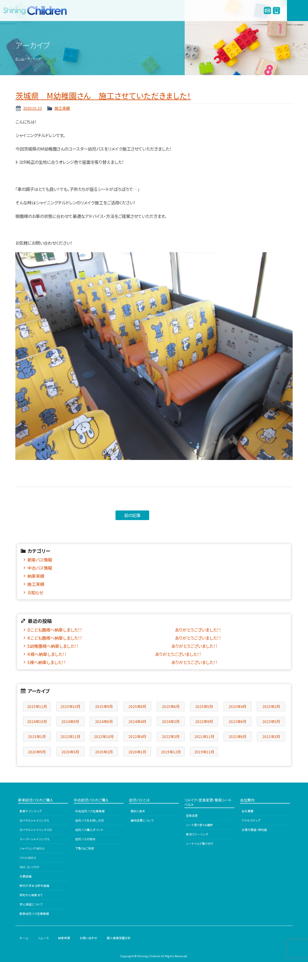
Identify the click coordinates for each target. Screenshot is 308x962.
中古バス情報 (39, 568)
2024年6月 (104, 721)
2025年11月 (37, 706)
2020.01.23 (32, 108)
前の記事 (132, 515)
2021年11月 (204, 736)
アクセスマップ (251, 820)
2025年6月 (171, 706)
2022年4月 (137, 736)
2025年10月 (70, 706)
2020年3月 (70, 751)
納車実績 (35, 576)
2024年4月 (137, 721)
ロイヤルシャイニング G (34, 820)
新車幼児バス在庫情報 (34, 913)
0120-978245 (276, 10)
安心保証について (31, 904)
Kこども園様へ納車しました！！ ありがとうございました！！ (124, 638)
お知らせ (35, 592)
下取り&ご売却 (84, 848)
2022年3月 (171, 736)
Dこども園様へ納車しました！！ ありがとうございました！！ (124, 630)
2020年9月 (37, 751)
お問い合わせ (88, 938)
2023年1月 (37, 736)
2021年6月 (237, 736)
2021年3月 (271, 736)
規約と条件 (138, 811)
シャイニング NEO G (32, 848)
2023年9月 (204, 721)
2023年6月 (237, 721)
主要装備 (26, 876)
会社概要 (248, 811)
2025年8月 (137, 706)
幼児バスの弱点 (85, 839)
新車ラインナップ (31, 811)
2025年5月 (204, 706)
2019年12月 (171, 751)
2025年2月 (271, 706)
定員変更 (192, 815)
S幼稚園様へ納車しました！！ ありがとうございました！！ (122, 646)
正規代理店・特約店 (254, 830)
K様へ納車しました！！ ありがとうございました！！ (114, 654)
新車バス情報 (39, 559)
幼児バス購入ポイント (89, 830)
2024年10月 (37, 721)
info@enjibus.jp (267, 10)
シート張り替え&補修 (199, 825)
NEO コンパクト (30, 867)
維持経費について (142, 820)
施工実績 (62, 108)
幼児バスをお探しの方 (89, 820)
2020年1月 (137, 751)
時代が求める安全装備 (34, 886)
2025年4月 (237, 706)
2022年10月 (104, 736)
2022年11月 (70, 736)
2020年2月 (104, 751)
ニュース (43, 938)
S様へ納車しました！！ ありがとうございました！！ (122, 662)
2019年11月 (204, 751)
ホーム (19, 59)
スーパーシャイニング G (34, 839)
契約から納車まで (31, 895)
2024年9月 (70, 721)
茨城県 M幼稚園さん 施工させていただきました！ (103, 95)
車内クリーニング (197, 834)
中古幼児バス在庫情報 (90, 811)
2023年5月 (271, 721)
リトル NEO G (28, 858)
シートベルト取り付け (200, 843)
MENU (297, 10)
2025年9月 (104, 706)
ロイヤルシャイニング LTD (36, 830)
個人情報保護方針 (119, 938)
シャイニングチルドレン (37, 10)
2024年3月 (171, 721)
